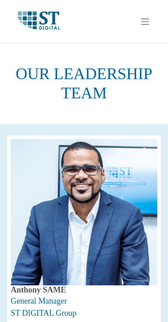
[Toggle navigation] (145, 21)
